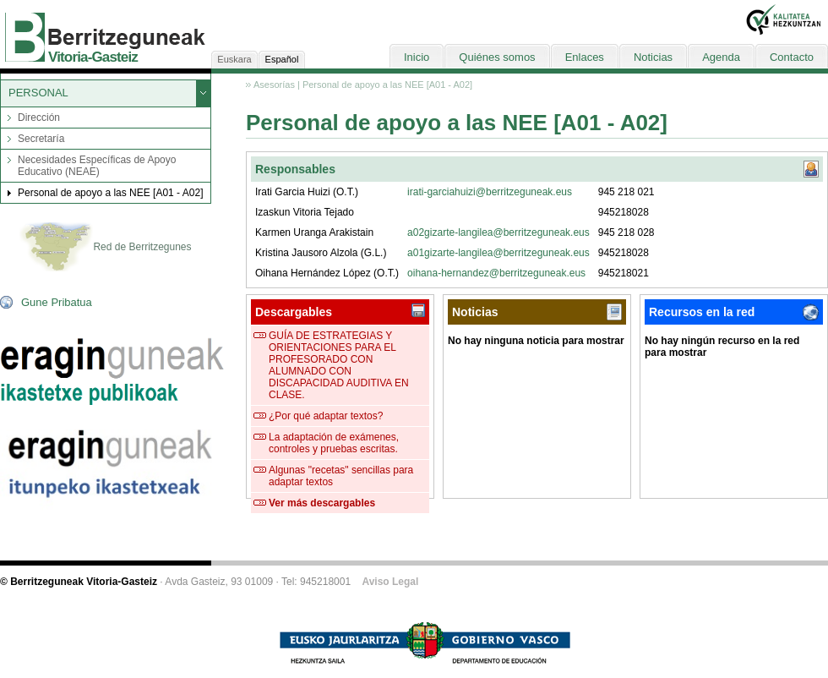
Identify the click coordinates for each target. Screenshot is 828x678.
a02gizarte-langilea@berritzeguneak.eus (498, 232)
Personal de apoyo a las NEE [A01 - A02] (110, 193)
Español (282, 59)
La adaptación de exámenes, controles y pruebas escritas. (334, 443)
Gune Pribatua (56, 302)
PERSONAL (38, 92)
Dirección (39, 117)
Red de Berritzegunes (105, 248)
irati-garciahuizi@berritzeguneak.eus (489, 192)
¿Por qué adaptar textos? (326, 416)
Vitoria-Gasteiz (93, 57)
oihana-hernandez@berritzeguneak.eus (496, 273)
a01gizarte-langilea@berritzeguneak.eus (498, 253)
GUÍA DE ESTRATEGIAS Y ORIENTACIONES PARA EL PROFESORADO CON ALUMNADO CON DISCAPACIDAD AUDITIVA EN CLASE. (339, 365)
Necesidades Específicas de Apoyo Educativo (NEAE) (97, 166)
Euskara (234, 59)
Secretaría (41, 139)
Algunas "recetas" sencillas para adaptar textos (341, 476)
